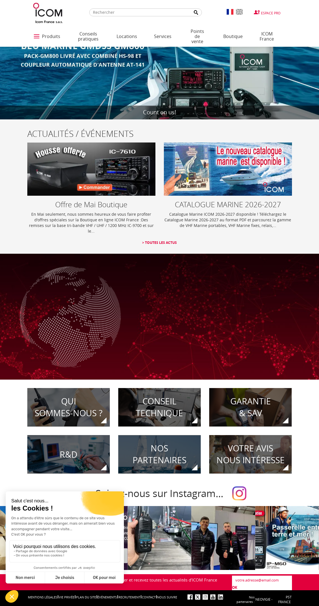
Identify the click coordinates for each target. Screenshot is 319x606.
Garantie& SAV (250, 407)
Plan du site (86, 597)
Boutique (233, 36)
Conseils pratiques (88, 36)
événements (107, 597)
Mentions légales (42, 597)
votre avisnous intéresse (251, 454)
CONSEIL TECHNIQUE (159, 407)
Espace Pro (270, 13)
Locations (127, 36)
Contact (149, 597)
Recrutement (129, 597)
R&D (68, 454)
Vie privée (66, 597)
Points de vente (197, 36)
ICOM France (267, 36)
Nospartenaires (159, 454)
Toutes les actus (160, 242)
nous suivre (167, 597)
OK (234, 587)
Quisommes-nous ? (68, 407)
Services (162, 36)
